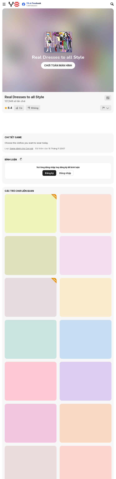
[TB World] (85, 423)
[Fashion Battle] (85, 255)
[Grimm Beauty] (31, 255)
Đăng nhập (65, 173)
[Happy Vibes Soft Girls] (31, 381)
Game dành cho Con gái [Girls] (21, 148)
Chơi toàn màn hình (58, 65)
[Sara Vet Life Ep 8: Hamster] (31, 297)
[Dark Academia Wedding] (85, 381)
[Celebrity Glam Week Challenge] (31, 213)
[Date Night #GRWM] (85, 213)
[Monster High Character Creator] (85, 297)
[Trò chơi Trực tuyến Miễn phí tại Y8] (14, 4)
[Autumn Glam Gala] (85, 339)
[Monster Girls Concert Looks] (31, 339)
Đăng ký (49, 173)
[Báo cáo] (105, 108)
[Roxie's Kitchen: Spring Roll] (31, 423)
